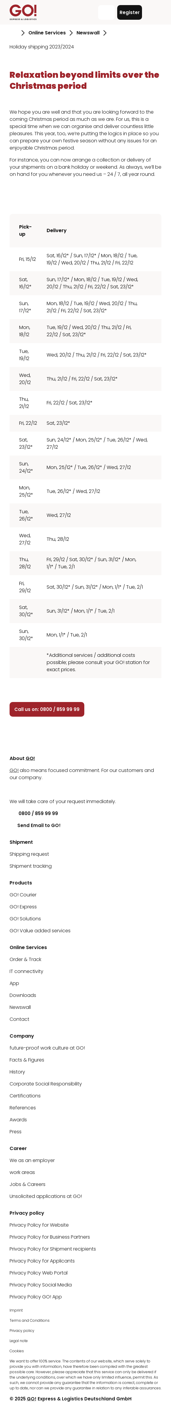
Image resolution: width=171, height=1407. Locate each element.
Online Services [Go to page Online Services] (47, 32)
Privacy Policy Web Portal (39, 1272)
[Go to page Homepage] (14, 32)
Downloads (23, 995)
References (23, 1107)
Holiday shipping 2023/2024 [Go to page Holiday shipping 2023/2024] (42, 46)
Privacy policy (22, 1330)
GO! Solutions (25, 918)
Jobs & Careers (27, 1184)
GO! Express (23, 906)
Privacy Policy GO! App (36, 1296)
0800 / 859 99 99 (34, 813)
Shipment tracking (31, 866)
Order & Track (25, 959)
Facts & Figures (27, 1059)
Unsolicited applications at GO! (46, 1196)
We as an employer (32, 1160)
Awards (18, 1119)
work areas (22, 1172)
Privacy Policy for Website (39, 1225)
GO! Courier (23, 894)
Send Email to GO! (35, 825)
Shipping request (29, 854)
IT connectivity (26, 971)
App (14, 983)
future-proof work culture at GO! (47, 1047)
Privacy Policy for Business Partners (50, 1237)
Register (130, 12)
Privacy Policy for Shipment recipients (53, 1248)
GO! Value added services (40, 930)
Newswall (20, 1007)
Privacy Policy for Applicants (42, 1260)
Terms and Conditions (30, 1320)
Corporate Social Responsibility (46, 1083)
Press (16, 1131)
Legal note (19, 1340)
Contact (19, 1019)
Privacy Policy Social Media (41, 1284)
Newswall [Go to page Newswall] (88, 32)
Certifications (25, 1095)
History (17, 1071)
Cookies (17, 1350)
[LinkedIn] (14, 789)
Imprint (16, 1310)
